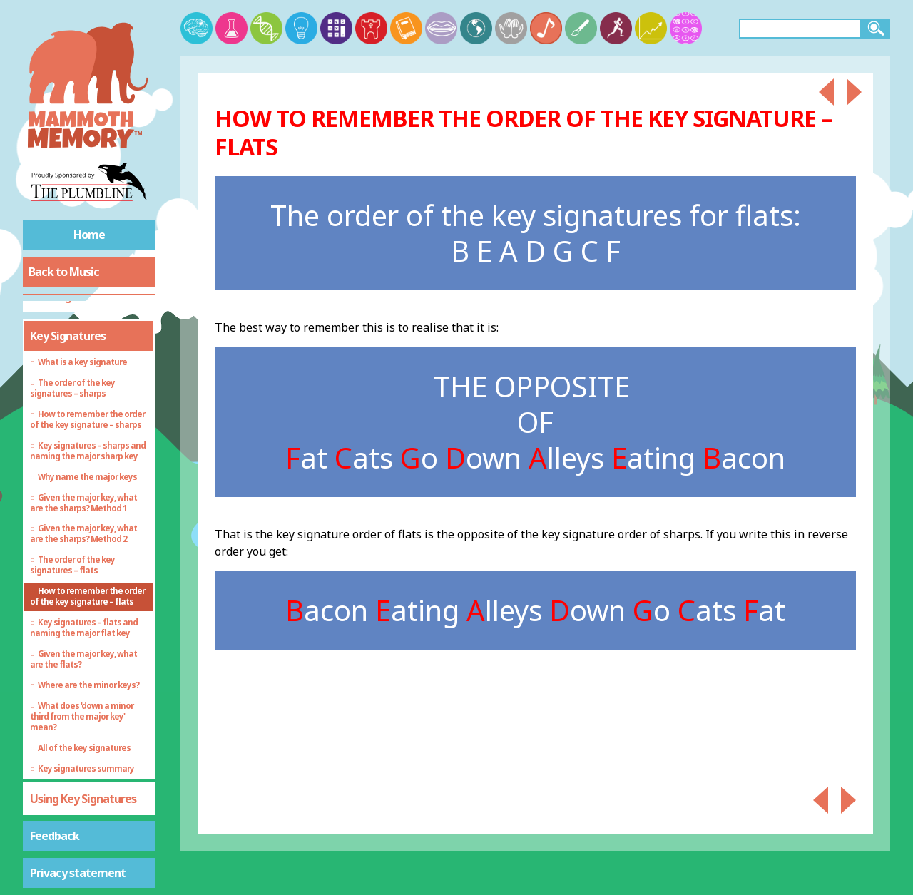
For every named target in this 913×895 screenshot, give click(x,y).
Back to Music (64, 272)
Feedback (54, 836)
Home (89, 234)
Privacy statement (78, 873)
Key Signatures (68, 336)
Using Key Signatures (83, 799)
